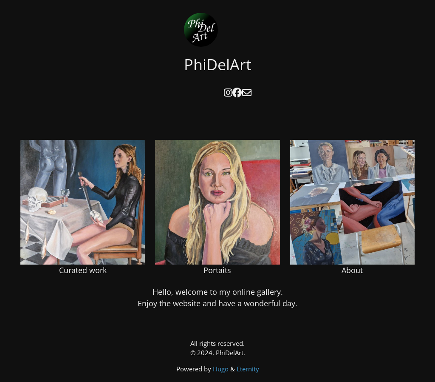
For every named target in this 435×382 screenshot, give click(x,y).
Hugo (221, 369)
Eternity (248, 369)
